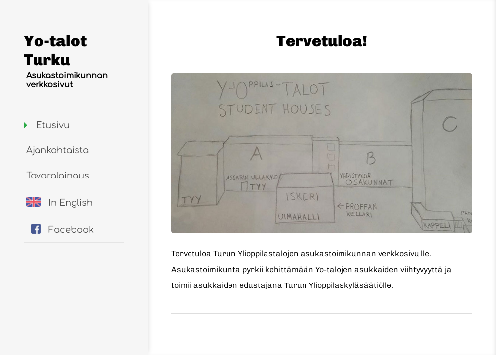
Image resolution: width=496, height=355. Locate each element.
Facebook (62, 229)
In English (59, 202)
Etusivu (53, 125)
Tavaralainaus (57, 175)
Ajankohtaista (57, 150)
